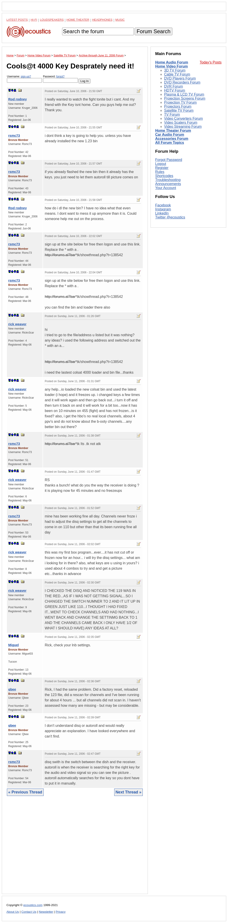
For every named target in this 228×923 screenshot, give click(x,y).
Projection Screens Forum (184, 98)
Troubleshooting (168, 180)
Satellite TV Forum (178, 110)
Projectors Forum (177, 106)
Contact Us (28, 911)
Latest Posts (17, 19)
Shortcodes (164, 176)
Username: (24, 79)
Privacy (61, 911)
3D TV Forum (174, 70)
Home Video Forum (171, 66)
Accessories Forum (171, 138)
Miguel (13, 645)
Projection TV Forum (180, 102)
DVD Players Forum (180, 78)
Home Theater (78, 19)
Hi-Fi (34, 19)
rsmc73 (14, 135)
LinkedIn (162, 213)
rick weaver (17, 324)
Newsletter (46, 911)
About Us (12, 911)
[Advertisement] (74, 848)
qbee (12, 689)
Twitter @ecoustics (170, 217)
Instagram (163, 209)
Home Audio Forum (171, 62)
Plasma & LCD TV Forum (184, 94)
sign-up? (26, 76)
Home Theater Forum (173, 130)
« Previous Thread (25, 792)
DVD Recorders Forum (182, 82)
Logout (160, 164)
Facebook (163, 205)
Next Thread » (128, 792)
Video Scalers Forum (180, 122)
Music (120, 19)
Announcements (168, 184)
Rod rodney (17, 99)
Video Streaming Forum (183, 126)
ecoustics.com (33, 905)
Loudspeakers (52, 19)
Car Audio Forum (169, 134)
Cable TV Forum (177, 74)
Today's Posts (211, 62)
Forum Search (153, 31)
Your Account (165, 188)
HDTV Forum (174, 90)
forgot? (60, 76)
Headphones (102, 19)
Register (162, 168)
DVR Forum (173, 86)
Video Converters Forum (183, 118)
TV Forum (172, 114)
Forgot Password (168, 160)
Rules (159, 172)
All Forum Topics (169, 142)
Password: (60, 79)
